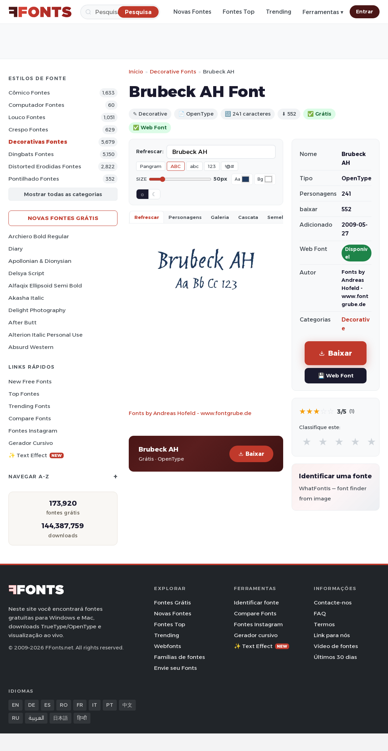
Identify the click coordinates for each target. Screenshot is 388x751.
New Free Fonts (30, 381)
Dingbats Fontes (31, 154)
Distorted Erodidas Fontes (44, 166)
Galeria (220, 217)
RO (64, 705)
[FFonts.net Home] (40, 12)
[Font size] (180, 179)
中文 (127, 705)
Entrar (364, 11)
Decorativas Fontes (37, 141)
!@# (229, 166)
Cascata (248, 217)
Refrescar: (150, 151)
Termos (324, 624)
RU (15, 718)
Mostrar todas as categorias (63, 194)
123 (212, 166)
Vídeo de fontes (336, 646)
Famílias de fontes (179, 657)
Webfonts (167, 646)
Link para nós (332, 635)
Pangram (150, 166)
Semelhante (282, 217)
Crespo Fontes (28, 129)
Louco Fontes (26, 117)
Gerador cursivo (30, 443)
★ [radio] (306, 441)
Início (136, 71)
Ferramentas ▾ (323, 12)
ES (47, 705)
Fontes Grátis (172, 602)
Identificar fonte (256, 602)
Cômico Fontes (29, 92)
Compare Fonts (29, 418)
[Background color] (268, 179)
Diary (15, 248)
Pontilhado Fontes (33, 178)
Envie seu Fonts (175, 668)
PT (109, 705)
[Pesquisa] (138, 12)
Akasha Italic (26, 297)
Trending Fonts (29, 406)
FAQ (320, 613)
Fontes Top (239, 11)
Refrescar (146, 217)
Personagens (185, 217)
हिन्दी (82, 718)
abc (194, 166)
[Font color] (245, 179)
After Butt (22, 322)
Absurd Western (30, 347)
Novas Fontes (192, 11)
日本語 (60, 718)
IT (94, 705)
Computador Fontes (36, 105)
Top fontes (23, 393)
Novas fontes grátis (63, 218)
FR (80, 705)
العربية (36, 718)
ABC (176, 166)
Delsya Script (26, 273)
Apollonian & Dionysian (39, 261)
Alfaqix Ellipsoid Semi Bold (45, 285)
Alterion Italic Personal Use (45, 334)
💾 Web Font (336, 375)
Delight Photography (36, 310)
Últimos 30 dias (335, 657)
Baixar (251, 454)
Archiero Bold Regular (38, 236)
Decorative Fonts (173, 71)
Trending (278, 11)
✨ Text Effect (36, 455)
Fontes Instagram (32, 430)
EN (15, 705)
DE (31, 705)
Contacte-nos (333, 602)
